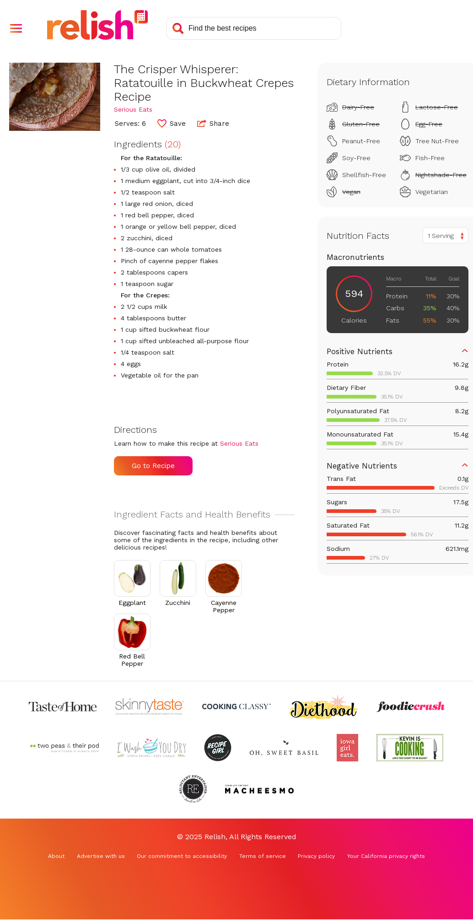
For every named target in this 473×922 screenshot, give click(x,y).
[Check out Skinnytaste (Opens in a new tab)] (149, 706)
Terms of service (262, 856)
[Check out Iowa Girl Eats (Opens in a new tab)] (347, 747)
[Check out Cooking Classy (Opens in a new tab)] (236, 706)
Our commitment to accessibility (182, 856)
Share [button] (213, 123)
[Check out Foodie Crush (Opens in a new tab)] (410, 706)
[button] (16, 28)
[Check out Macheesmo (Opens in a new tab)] (259, 789)
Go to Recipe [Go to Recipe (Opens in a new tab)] (153, 466)
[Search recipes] (253, 28)
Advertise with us (101, 856)
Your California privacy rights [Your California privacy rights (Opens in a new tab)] (386, 856)
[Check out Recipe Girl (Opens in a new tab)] (217, 747)
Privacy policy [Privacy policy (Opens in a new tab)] (316, 856)
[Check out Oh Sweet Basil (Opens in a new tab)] (284, 747)
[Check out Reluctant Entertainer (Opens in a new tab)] (193, 789)
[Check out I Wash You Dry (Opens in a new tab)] (151, 747)
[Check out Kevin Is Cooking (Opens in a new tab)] (409, 747)
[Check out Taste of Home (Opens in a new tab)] (62, 706)
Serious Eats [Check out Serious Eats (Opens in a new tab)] (133, 109)
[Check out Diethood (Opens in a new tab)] (323, 706)
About (56, 856)
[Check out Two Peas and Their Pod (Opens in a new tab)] (64, 747)
